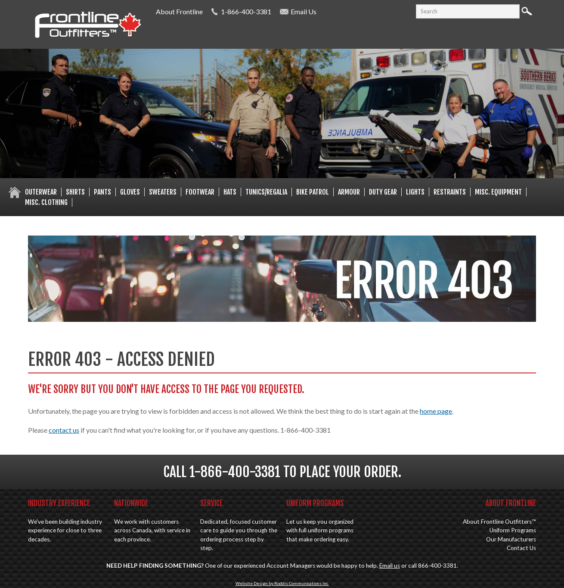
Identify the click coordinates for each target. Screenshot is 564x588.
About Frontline (179, 11)
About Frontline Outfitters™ (499, 521)
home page (436, 411)
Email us (389, 565)
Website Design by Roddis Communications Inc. (282, 583)
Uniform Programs (513, 530)
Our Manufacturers (511, 539)
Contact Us (521, 547)
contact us (64, 430)
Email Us (303, 11)
